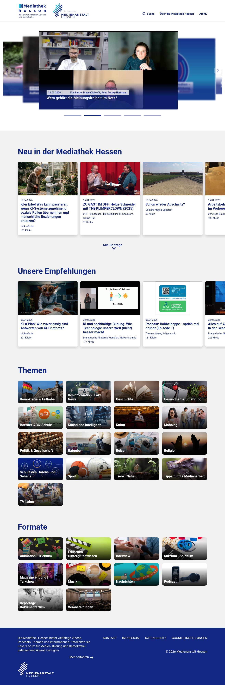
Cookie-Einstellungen (189, 638)
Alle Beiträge (112, 245)
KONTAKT (110, 638)
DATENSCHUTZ (155, 638)
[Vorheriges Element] (7, 70)
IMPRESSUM (131, 638)
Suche (148, 13)
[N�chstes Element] (218, 70)
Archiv (203, 13)
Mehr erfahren (79, 657)
